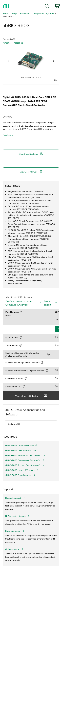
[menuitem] (46, 6)
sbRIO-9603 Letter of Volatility (22, 470)
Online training (14, 549)
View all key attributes (31, 396)
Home (5, 13)
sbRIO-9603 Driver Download (21, 445)
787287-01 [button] (7, 43)
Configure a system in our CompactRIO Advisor (18, 302)
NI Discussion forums (17, 516)
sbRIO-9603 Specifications (20, 475)
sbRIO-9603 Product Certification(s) (24, 465)
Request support (15, 497)
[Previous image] (8, 61)
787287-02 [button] (18, 43)
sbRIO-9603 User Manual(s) (20, 450)
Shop (14, 13)
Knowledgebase (14, 530)
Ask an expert (47, 302)
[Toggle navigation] (16, 6)
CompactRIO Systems (43, 13)
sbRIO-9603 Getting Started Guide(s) (25, 455)
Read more (8, 134)
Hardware (24, 13)
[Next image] (54, 61)
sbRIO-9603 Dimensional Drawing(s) (24, 460)
